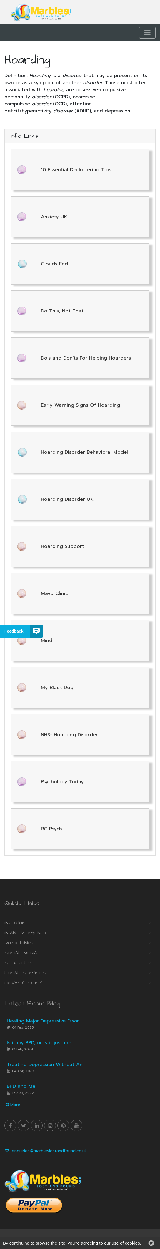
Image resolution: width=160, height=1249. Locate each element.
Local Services (25, 973)
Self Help (17, 963)
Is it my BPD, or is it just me (39, 1042)
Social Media (20, 953)
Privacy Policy (23, 983)
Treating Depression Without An (45, 1064)
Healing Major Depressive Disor (43, 1021)
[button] (151, 1243)
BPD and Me (21, 1086)
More (12, 1105)
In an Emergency (25, 933)
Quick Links (18, 943)
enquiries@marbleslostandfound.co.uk (45, 1151)
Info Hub (14, 923)
